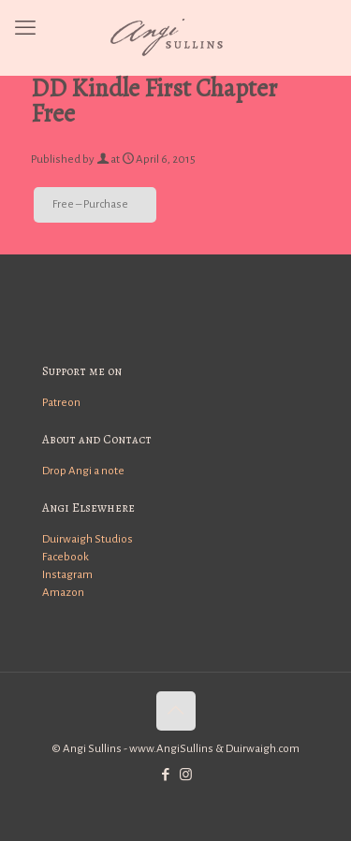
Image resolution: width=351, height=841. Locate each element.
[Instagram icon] (186, 775)
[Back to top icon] (176, 711)
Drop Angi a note (83, 471)
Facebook (65, 557)
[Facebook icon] (166, 775)
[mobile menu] (25, 28)
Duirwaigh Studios (87, 539)
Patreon (61, 403)
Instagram (67, 575)
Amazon (63, 593)
